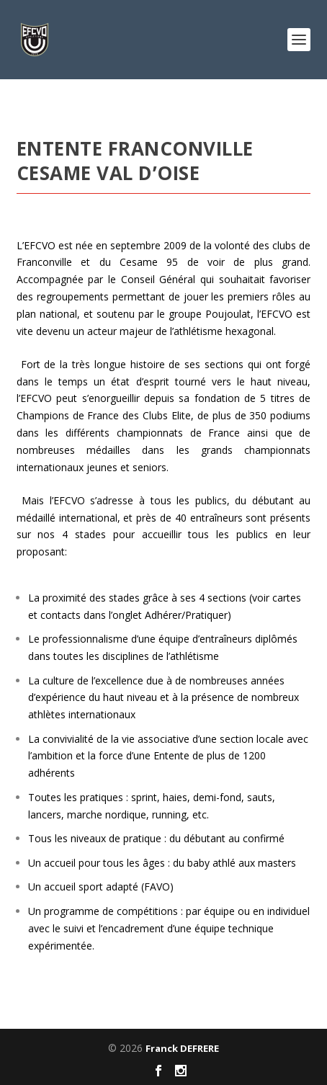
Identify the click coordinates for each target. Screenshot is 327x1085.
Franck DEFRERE (182, 1048)
